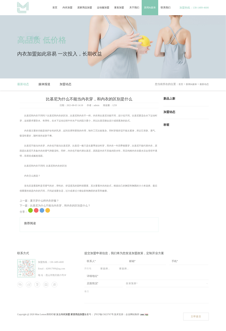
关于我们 (134, 7)
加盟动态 (65, 84)
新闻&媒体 (150, 7)
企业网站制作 (133, 314)
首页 (54, 7)
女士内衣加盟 (63, 314)
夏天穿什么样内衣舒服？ (44, 200)
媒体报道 (44, 84)
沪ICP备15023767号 (104, 314)
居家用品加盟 (84, 7)
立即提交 (196, 316)
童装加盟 (119, 7)
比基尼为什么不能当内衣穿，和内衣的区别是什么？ (60, 205)
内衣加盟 (67, 7)
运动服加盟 (103, 7)
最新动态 (23, 84)
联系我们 (165, 7)
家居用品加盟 (77, 314)
